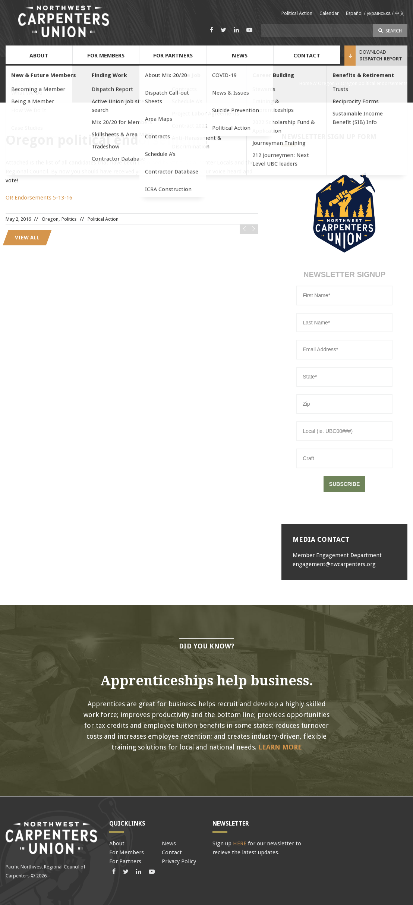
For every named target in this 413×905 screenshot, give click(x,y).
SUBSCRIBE (344, 484)
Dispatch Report (380, 59)
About (38, 55)
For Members (105, 55)
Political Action (296, 13)
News (240, 55)
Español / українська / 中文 (375, 13)
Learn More (280, 747)
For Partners (173, 55)
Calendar (329, 13)
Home (305, 83)
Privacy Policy (179, 861)
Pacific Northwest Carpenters (63, 21)
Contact (306, 55)
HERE (239, 843)
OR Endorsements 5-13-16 (39, 197)
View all (27, 238)
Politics (69, 219)
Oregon (326, 83)
